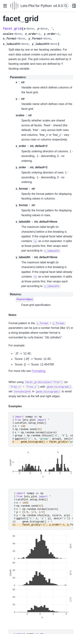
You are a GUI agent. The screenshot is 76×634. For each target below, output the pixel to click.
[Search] (66, 6)
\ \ (42, 509)
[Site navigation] (5, 6)
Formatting (38, 370)
